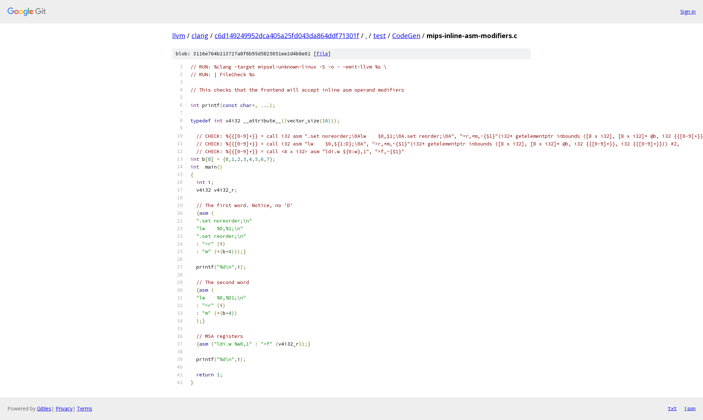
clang (199, 35)
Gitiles (44, 408)
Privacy (64, 408)
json (690, 408)
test (379, 35)
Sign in (688, 11)
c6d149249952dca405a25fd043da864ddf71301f (287, 35)
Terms (84, 408)
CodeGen (406, 35)
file (322, 54)
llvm (178, 35)
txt (672, 408)
